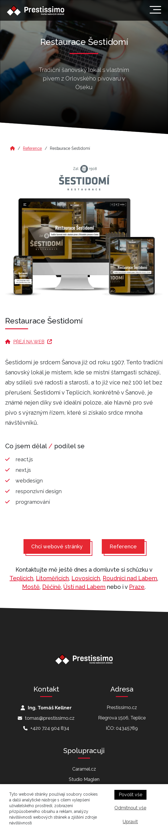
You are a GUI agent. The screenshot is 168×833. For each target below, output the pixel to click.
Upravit (130, 821)
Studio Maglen (84, 779)
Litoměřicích (52, 578)
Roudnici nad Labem (130, 578)
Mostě (31, 586)
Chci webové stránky (57, 546)
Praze (136, 586)
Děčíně (51, 586)
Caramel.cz (84, 769)
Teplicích (21, 578)
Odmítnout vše (130, 808)
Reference (32, 148)
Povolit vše (130, 794)
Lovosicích (85, 578)
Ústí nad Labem (84, 586)
